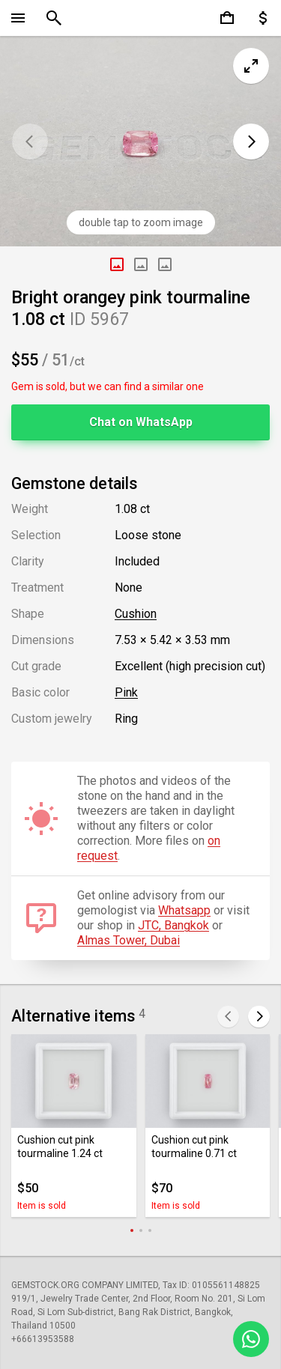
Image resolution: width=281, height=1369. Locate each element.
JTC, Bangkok (173, 925)
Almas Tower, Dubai (128, 940)
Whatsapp (184, 910)
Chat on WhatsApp (141, 422)
